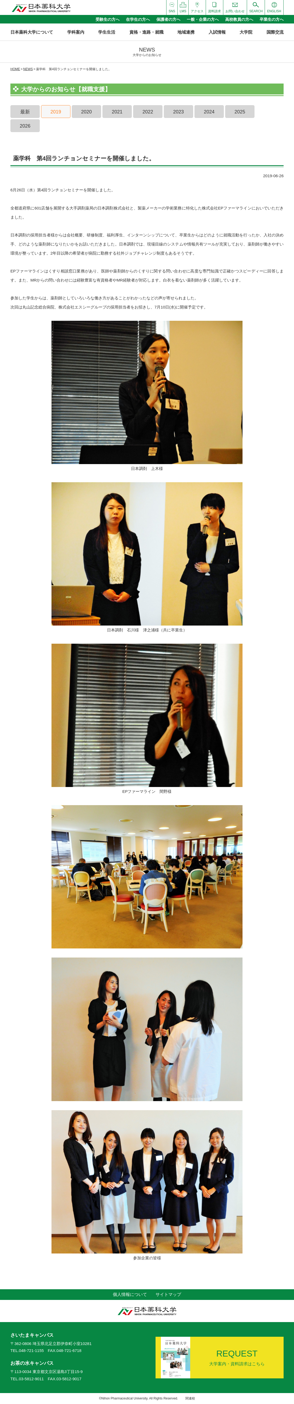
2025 (240, 111)
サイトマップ (168, 1294)
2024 (209, 111)
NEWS (28, 69)
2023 (178, 111)
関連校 (190, 1398)
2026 (25, 126)
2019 (55, 111)
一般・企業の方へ (203, 19)
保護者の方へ (168, 19)
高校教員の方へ (239, 19)
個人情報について (130, 1294)
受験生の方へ (108, 19)
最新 (25, 111)
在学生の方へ (138, 19)
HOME (15, 69)
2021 (117, 111)
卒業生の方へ (272, 19)
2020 (86, 111)
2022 (147, 111)
